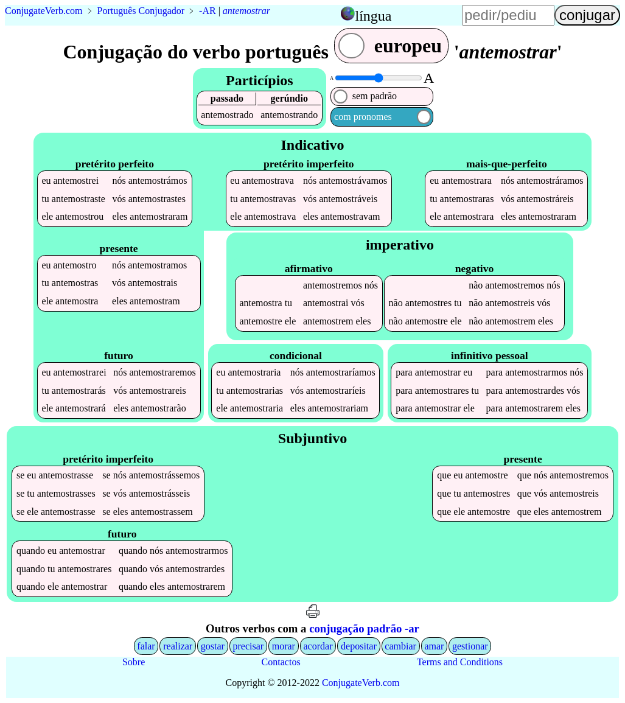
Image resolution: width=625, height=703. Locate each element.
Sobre (133, 662)
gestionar (470, 646)
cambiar (400, 646)
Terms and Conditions (460, 662)
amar (434, 646)
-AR (207, 10)
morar (283, 646)
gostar (213, 646)
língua (373, 16)
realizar (177, 646)
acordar (318, 646)
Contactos (281, 662)
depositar (359, 646)
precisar (248, 646)
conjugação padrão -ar (364, 628)
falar (146, 646)
